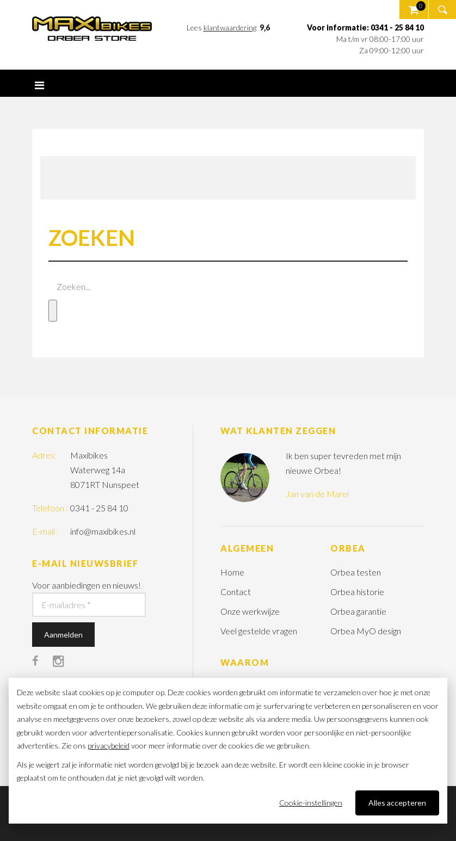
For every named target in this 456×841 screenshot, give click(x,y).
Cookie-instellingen (310, 802)
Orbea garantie (358, 611)
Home (232, 572)
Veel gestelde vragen (258, 631)
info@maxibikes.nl (102, 531)
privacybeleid (109, 745)
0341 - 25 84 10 (99, 508)
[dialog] (228, 751)
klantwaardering (230, 27)
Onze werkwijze (250, 611)
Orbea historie (357, 591)
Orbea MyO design (365, 631)
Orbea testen (355, 572)
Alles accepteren (397, 802)
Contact (235, 591)
